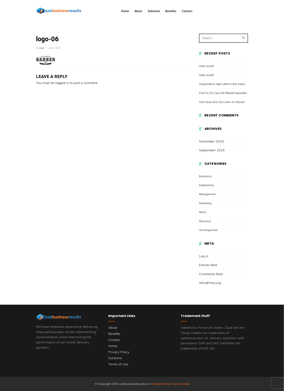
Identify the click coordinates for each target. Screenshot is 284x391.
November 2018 (211, 141)
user (41, 48)
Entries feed (208, 265)
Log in (203, 256)
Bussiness (205, 176)
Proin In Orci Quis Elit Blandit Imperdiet (223, 93)
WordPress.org (210, 283)
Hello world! (206, 66)
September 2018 (212, 150)
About (138, 11)
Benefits (170, 11)
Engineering (206, 185)
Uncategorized (208, 230)
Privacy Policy (118, 352)
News (202, 212)
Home (125, 11)
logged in (62, 83)
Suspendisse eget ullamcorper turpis (222, 84)
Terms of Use (118, 364)
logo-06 (47, 39)
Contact (187, 11)
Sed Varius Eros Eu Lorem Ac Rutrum (222, 102)
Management (207, 194)
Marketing (205, 203)
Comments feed (210, 274)
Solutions (154, 11)
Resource (205, 221)
